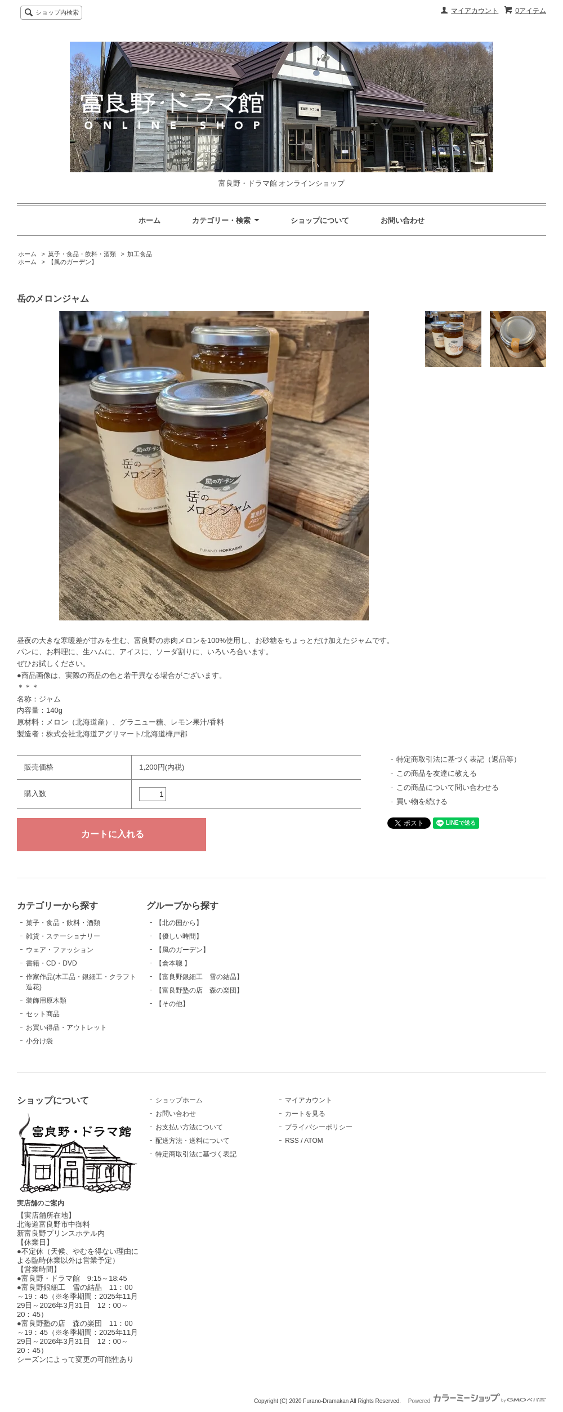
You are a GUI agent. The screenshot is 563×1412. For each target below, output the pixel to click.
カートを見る (305, 1114)
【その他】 (172, 1004)
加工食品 (139, 254)
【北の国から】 (179, 923)
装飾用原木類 (46, 1000)
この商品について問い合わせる (447, 787)
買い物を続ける (422, 801)
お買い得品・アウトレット (66, 1027)
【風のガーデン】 (72, 261)
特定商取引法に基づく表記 (195, 1154)
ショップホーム (179, 1100)
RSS (292, 1141)
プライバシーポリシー (318, 1127)
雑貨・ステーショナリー (63, 936)
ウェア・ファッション (59, 950)
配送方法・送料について (192, 1141)
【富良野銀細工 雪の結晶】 (199, 977)
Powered (477, 1401)
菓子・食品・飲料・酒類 (82, 254)
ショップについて (320, 220)
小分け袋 (39, 1041)
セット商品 (43, 1014)
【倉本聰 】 (173, 963)
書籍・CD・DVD (51, 963)
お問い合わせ (403, 220)
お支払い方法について (189, 1127)
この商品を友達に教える (436, 773)
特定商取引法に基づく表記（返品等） (458, 759)
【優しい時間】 (179, 936)
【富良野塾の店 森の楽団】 (199, 990)
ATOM (313, 1141)
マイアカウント (474, 11)
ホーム (149, 220)
